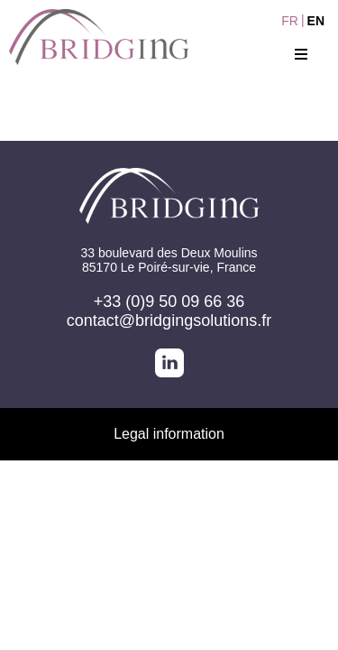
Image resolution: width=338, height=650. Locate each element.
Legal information (169, 433)
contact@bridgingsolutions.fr (169, 320)
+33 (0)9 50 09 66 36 (169, 301)
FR (289, 21)
